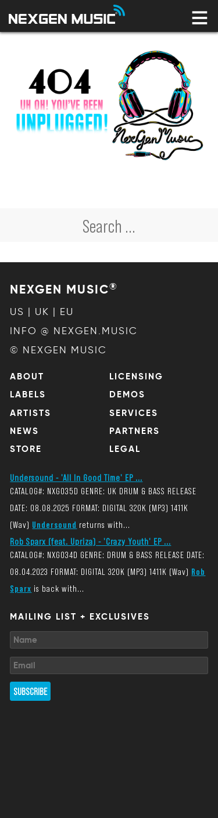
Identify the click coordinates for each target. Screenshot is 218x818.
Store (26, 449)
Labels (28, 394)
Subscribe (30, 691)
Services (133, 413)
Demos (127, 394)
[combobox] (109, 225)
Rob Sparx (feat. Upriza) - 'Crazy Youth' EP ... (90, 540)
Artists (30, 413)
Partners (134, 431)
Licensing (136, 376)
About (27, 376)
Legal (125, 449)
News (24, 431)
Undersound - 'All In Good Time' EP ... (76, 477)
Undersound (54, 524)
